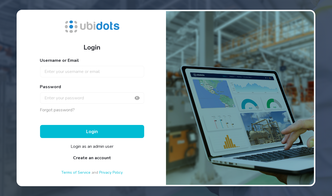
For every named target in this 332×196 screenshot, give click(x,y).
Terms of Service (75, 172)
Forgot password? (57, 110)
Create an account (92, 158)
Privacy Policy (111, 172)
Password (50, 87)
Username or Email (59, 60)
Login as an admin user (92, 146)
